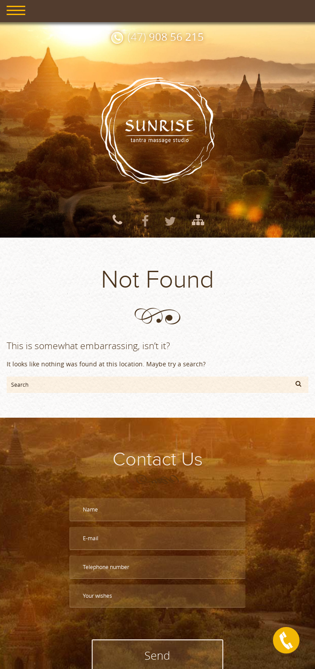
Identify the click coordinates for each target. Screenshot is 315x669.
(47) (166, 37)
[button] (298, 384)
